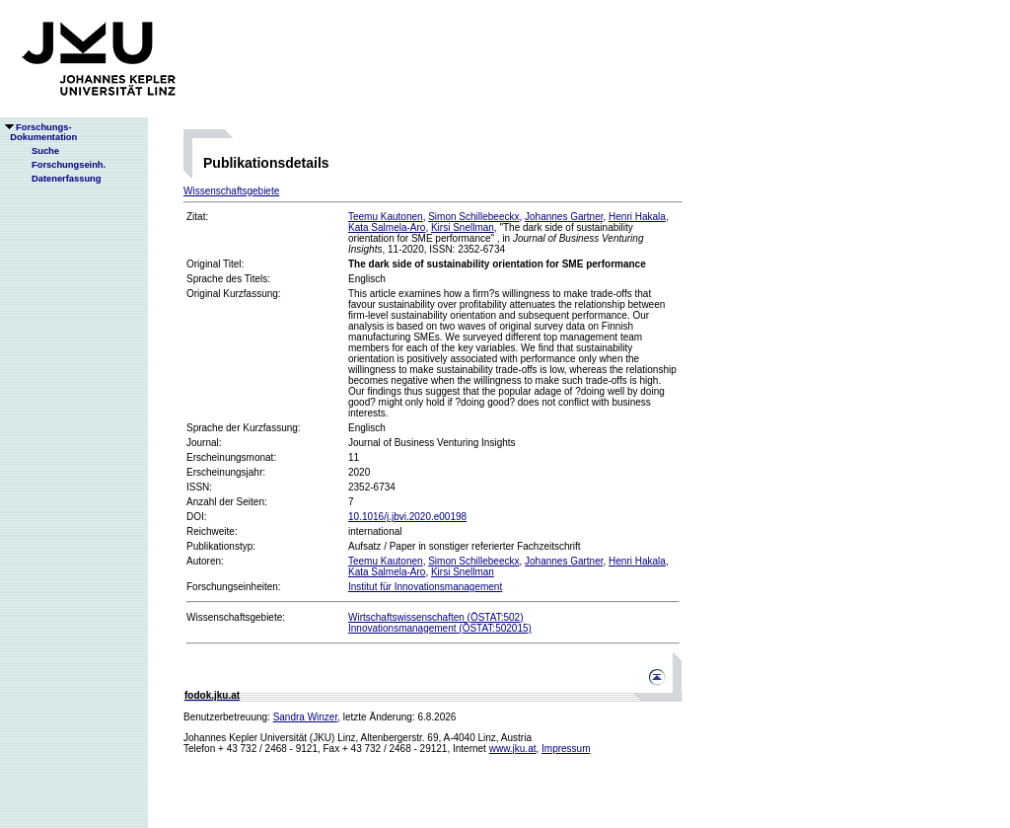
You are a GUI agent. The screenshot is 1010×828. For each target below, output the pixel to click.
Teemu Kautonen (385, 216)
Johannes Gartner (564, 216)
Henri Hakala (637, 216)
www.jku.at (513, 748)
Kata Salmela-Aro (386, 227)
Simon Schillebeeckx (473, 216)
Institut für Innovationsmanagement (425, 586)
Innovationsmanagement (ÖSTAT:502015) (440, 628)
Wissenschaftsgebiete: (235, 617)
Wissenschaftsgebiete (231, 191)
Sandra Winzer (305, 717)
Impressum (565, 748)
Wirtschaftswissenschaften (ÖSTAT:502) (435, 617)
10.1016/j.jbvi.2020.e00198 (407, 516)
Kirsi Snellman (462, 227)
